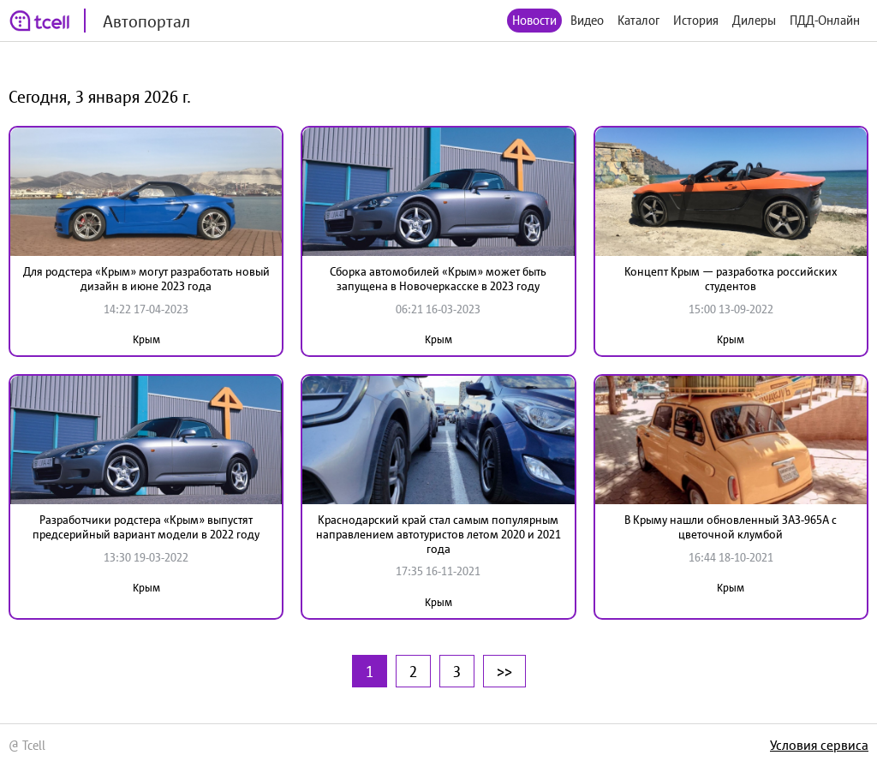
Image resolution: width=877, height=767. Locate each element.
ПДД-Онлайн (825, 20)
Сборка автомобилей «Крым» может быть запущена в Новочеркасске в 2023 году (438, 279)
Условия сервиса (819, 744)
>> (504, 671)
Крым (146, 339)
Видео (587, 20)
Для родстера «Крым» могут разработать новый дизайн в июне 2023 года (146, 279)
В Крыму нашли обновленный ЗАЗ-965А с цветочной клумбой (730, 527)
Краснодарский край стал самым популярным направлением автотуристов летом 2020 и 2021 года (438, 534)
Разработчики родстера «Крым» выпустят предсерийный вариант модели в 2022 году (146, 527)
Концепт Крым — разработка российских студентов (731, 279)
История (696, 20)
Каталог (638, 20)
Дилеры (754, 20)
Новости (534, 20)
